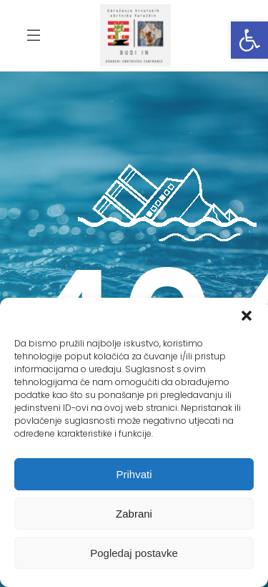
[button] (249, 40)
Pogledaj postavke (134, 553)
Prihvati (134, 474)
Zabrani (134, 514)
